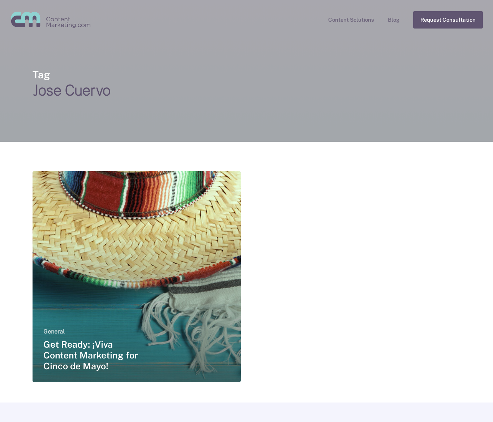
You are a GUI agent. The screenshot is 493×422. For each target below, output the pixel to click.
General (54, 331)
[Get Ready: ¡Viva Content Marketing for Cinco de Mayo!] (137, 276)
